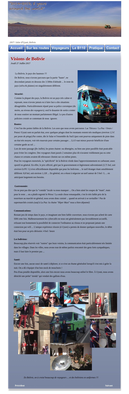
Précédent (20, 385)
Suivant (109, 385)
